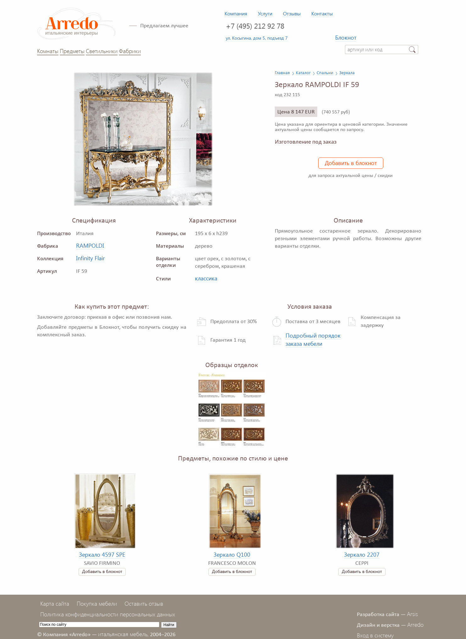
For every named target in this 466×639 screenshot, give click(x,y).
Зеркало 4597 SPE (102, 554)
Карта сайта (54, 603)
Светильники (102, 51)
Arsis (412, 614)
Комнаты (47, 51)
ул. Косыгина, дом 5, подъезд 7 (257, 38)
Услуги (265, 13)
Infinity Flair (90, 258)
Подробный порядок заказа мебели (313, 339)
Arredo (415, 624)
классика (206, 278)
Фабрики (130, 51)
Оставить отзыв (144, 603)
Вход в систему (375, 635)
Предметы (72, 51)
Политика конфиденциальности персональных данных (107, 614)
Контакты (322, 13)
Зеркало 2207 (362, 554)
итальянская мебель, (123, 634)
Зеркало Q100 (232, 554)
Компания (236, 13)
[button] (243, 77)
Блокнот (345, 37)
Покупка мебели (97, 603)
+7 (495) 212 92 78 (255, 25)
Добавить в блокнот (351, 163)
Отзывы (292, 13)
